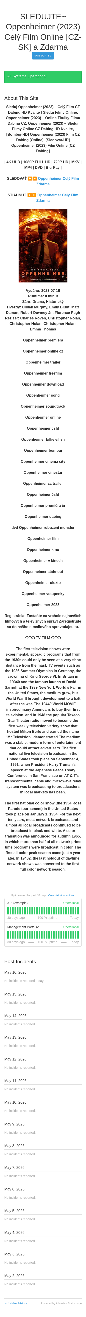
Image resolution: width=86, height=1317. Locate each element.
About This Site (21, 98)
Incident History (15, 1303)
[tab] (8, 910)
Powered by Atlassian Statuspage (61, 1303)
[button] (43, 55)
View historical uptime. (61, 895)
